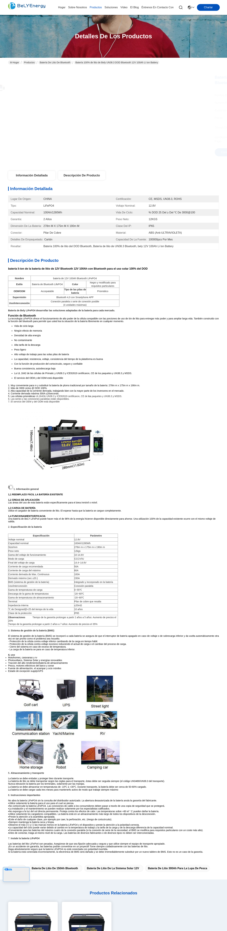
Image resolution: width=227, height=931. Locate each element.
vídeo (124, 7)
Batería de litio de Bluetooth (55, 62)
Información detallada (32, 175)
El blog (70, 848)
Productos (29, 62)
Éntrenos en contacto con (158, 7)
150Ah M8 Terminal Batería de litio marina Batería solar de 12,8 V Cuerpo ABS (87, 781)
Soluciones (72, 841)
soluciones (111, 7)
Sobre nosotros (75, 828)
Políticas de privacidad (14, 888)
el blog (134, 7)
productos (96, 7)
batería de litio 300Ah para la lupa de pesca (177, 690)
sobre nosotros (77, 7)
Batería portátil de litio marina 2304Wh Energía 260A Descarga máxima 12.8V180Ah (33, 781)
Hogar (62, 7)
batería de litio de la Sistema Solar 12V (113, 690)
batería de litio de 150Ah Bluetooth (55, 690)
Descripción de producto (82, 175)
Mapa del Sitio (38, 888)
